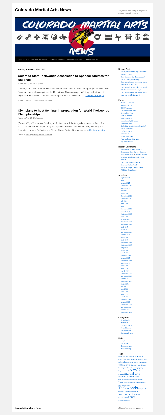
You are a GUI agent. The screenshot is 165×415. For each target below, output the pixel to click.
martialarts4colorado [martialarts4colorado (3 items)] (128, 376)
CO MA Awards (91, 59)
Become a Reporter (39, 59)
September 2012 (126, 312)
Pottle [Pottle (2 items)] (120, 382)
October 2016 (125, 235)
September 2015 (126, 245)
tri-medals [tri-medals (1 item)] (137, 394)
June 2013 (124, 289)
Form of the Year (126, 116)
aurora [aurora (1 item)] (120, 359)
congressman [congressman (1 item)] (143, 362)
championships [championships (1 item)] (137, 359)
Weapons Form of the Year (130, 139)
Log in (123, 341)
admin (41, 84)
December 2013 (126, 274)
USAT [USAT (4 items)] (131, 397)
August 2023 (125, 188)
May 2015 (124, 250)
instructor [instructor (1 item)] (127, 371)
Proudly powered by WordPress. (132, 408)
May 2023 (124, 193)
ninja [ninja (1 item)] (144, 377)
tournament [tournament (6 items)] (125, 394)
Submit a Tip (23, 59)
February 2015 (126, 255)
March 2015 (125, 253)
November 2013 (126, 276)
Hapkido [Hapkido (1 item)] (121, 371)
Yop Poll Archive (127, 142)
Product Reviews (58, 59)
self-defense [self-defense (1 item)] (139, 382)
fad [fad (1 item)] (119, 368)
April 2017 (124, 227)
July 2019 (124, 201)
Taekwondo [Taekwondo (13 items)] (128, 388)
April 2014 (124, 268)
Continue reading (94, 95)
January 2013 (125, 302)
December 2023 (126, 186)
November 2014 (126, 261)
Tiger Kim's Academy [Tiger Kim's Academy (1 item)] (131, 391)
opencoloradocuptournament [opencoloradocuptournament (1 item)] (133, 379)
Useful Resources (74, 59)
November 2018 (126, 209)
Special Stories (126, 328)
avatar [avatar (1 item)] (125, 359)
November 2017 (126, 224)
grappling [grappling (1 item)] (140, 368)
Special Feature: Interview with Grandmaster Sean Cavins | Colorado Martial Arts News (133, 152)
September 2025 (126, 178)
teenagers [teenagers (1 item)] (121, 391)
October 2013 (125, 279)
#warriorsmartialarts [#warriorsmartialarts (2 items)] (134, 356)
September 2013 (126, 281)
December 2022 (126, 196)
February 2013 (126, 299)
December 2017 (126, 222)
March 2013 (125, 297)
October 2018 (125, 211)
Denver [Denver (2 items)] (127, 365)
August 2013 (125, 284)
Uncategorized (31, 100)
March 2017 (125, 230)
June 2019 (124, 204)
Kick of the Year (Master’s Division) (133, 126)
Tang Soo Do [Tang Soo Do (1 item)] (142, 389)
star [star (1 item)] (144, 382)
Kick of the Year (126, 123)
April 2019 (124, 206)
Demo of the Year (127, 113)
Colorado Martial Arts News (43, 9)
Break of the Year (127, 105)
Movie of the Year (127, 129)
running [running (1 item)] (132, 382)
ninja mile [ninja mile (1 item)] (121, 379)
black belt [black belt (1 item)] (130, 359)
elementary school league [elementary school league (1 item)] (138, 365)
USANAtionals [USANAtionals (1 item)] (123, 397)
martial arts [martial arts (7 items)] (132, 373)
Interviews (124, 323)
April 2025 (124, 180)
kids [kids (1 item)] (137, 371)
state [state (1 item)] (119, 385)
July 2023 (124, 191)
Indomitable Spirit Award (129, 121)
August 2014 (125, 263)
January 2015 (125, 258)
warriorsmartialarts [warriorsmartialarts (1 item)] (124, 400)
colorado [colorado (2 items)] (122, 362)
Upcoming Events (127, 333)
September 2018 (126, 214)
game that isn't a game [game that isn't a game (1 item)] (130, 368)
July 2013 (124, 286)
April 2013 (124, 294)
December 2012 (126, 305)
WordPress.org (126, 349)
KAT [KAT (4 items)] (133, 370)
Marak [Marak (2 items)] (121, 374)
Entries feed (125, 343)
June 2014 (124, 266)
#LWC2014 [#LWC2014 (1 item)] (122, 356)
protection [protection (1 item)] (127, 382)
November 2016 (126, 232)
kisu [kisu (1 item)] (140, 371)
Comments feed (126, 346)
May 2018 (124, 217)
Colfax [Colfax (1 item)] (145, 359)
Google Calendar (126, 118)
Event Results (125, 320)
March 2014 (125, 271)
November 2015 (126, 242)
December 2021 (126, 199)
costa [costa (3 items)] (120, 364)
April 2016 (124, 240)
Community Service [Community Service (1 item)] (132, 362)
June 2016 (124, 237)
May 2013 (124, 292)
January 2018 (125, 219)
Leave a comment (45, 100)
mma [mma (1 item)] (140, 377)
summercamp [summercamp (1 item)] (126, 385)
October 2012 (125, 310)
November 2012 (126, 307)
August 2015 (125, 248)
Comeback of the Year (128, 111)
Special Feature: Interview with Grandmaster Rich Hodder (134, 157)
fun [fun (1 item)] (122, 368)
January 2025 (125, 183)
